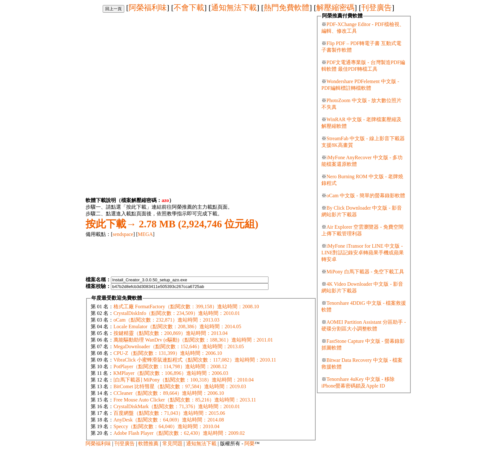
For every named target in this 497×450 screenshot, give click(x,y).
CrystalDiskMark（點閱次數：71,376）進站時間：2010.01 (176, 406)
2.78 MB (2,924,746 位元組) (172, 224)
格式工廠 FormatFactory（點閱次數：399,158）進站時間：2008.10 (186, 306)
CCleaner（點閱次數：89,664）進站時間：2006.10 (168, 393)
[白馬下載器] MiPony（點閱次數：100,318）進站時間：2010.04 (183, 379)
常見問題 (172, 443)
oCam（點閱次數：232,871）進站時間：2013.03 (166, 320)
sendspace (123, 234)
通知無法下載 (234, 7)
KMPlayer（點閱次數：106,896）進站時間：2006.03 (170, 373)
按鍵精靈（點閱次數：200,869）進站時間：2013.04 (170, 333)
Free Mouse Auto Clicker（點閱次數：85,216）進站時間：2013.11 (184, 399)
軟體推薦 (148, 443)
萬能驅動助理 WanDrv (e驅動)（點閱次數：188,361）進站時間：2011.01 (193, 339)
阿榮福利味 (148, 7)
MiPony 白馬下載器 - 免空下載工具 (365, 271)
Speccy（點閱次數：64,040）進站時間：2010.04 (166, 426)
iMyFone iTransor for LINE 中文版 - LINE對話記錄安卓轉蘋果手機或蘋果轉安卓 (362, 252)
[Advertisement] (139, 57)
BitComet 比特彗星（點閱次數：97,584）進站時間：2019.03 (179, 386)
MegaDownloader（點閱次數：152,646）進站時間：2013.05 (178, 346)
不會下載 (189, 7)
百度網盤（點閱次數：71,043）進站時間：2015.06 (169, 413)
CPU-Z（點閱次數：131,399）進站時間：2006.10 (167, 353)
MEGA (145, 234)
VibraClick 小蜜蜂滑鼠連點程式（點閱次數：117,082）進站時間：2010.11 (194, 359)
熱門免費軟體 (286, 7)
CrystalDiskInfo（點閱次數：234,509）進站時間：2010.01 (176, 313)
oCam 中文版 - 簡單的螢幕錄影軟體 (365, 195)
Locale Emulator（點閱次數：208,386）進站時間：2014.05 (177, 326)
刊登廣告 (376, 7)
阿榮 (249, 443)
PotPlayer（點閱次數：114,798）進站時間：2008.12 (170, 366)
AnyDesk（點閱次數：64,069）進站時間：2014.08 (168, 419)
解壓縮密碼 (335, 7)
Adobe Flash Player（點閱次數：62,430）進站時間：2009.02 (179, 433)
